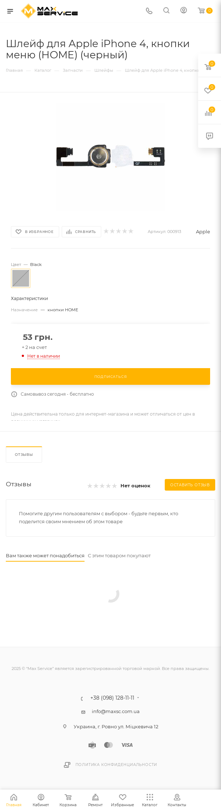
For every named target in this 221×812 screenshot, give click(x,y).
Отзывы (24, 455)
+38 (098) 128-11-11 (112, 698)
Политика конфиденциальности (116, 764)
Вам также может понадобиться (45, 555)
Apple (203, 231)
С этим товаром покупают (119, 555)
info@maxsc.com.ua (116, 711)
